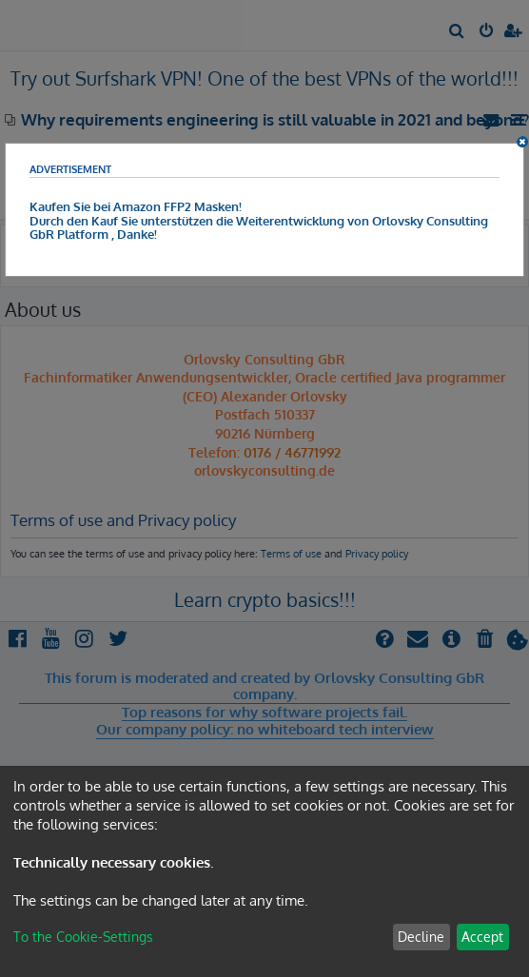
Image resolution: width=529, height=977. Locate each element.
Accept (482, 936)
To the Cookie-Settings (83, 936)
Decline (421, 936)
